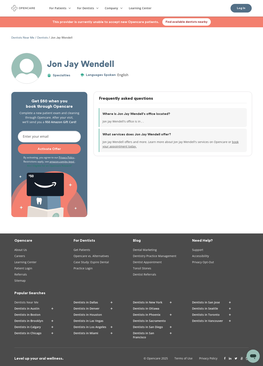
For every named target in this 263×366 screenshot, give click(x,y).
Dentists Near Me (23, 37)
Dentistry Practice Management (154, 256)
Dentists (42, 37)
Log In (241, 8)
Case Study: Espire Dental (91, 262)
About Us (20, 250)
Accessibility (200, 256)
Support (197, 250)
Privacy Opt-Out (203, 262)
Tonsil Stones (142, 268)
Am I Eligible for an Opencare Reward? (49, 165)
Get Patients (82, 250)
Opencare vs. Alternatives (91, 256)
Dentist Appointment (147, 262)
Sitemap (20, 281)
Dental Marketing (145, 250)
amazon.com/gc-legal (62, 161)
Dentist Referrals (144, 274)
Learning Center (25, 262)
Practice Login (83, 268)
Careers (19, 256)
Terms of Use (183, 358)
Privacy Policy (67, 157)
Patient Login (23, 268)
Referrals (20, 274)
